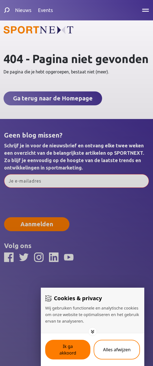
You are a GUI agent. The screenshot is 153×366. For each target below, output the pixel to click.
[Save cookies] (67, 349)
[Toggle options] (92, 331)
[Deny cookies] (117, 349)
